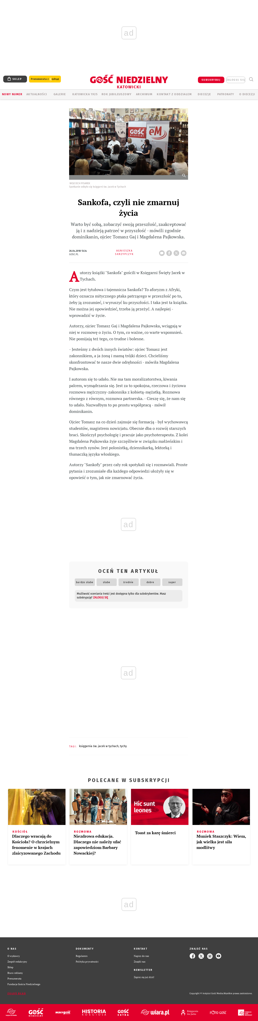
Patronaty (225, 94)
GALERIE (60, 94)
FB (170, 252)
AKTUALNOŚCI (36, 94)
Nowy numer (12, 94)
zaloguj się (236, 79)
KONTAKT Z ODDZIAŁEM (174, 94)
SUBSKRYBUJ (211, 79)
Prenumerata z (45, 79)
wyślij (184, 252)
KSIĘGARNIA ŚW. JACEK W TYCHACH (99, 746)
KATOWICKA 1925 (85, 94)
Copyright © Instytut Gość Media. (206, 993)
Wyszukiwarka (251, 79)
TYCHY (123, 746)
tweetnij (177, 252)
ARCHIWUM (144, 94)
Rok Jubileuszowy (116, 94)
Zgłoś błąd (16, 993)
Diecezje (204, 94)
